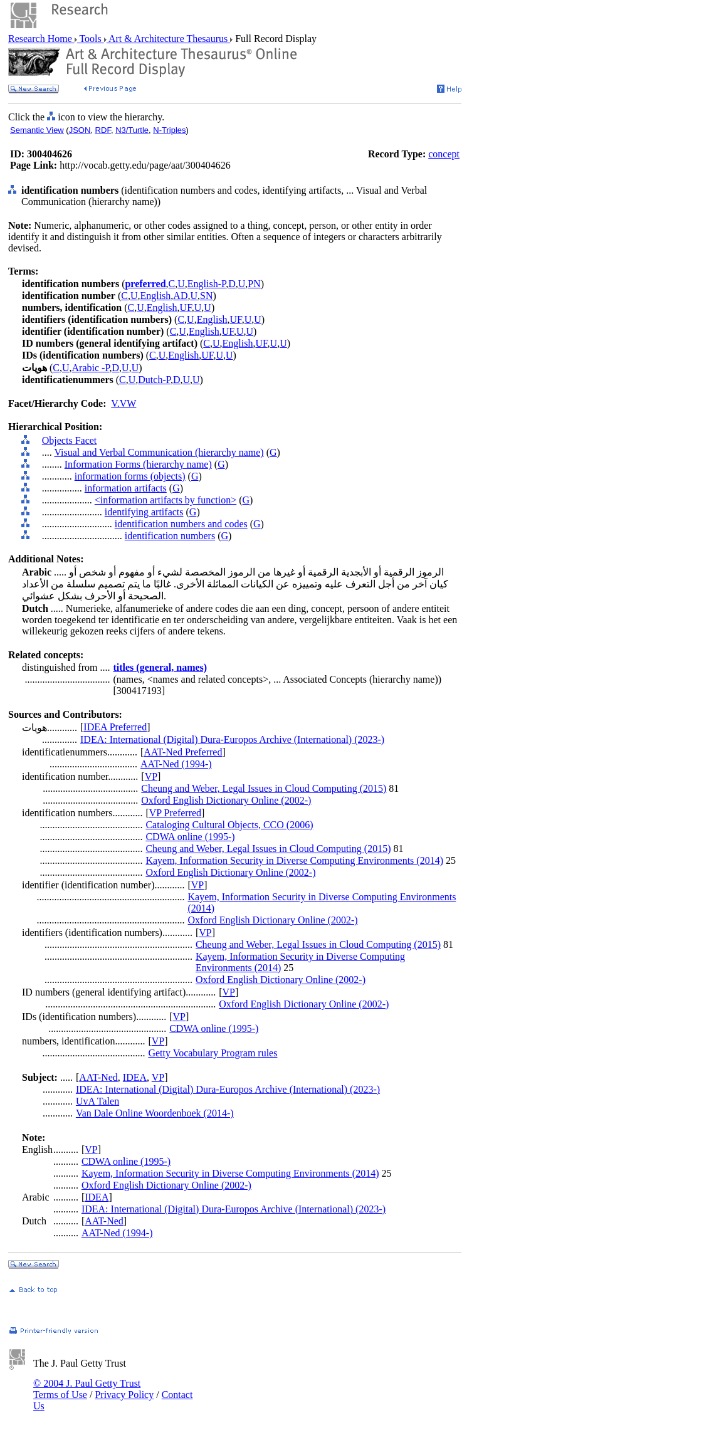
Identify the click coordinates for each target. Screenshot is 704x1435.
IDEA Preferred (115, 727)
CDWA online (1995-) (189, 836)
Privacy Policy (124, 1394)
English (155, 295)
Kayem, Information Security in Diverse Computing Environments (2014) (294, 860)
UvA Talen (97, 1101)
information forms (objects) (130, 476)
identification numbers (170, 535)
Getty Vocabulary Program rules (212, 1053)
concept (444, 154)
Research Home (41, 38)
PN (254, 283)
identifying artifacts (144, 512)
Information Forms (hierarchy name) (138, 464)
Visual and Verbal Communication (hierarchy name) (158, 452)
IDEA (135, 1077)
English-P (206, 283)
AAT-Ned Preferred (183, 752)
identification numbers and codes (181, 523)
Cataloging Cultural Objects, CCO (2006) (229, 824)
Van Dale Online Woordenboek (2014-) (155, 1113)
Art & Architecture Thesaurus (168, 38)
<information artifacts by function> (165, 500)
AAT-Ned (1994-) (176, 764)
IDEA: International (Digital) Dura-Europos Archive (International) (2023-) (232, 739)
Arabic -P (91, 367)
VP (151, 776)
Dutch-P (154, 379)
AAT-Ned (98, 1077)
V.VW (123, 403)
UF (186, 307)
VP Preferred (175, 812)
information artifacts (126, 488)
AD (180, 295)
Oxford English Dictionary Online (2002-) (226, 800)
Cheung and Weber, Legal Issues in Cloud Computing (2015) (263, 788)
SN (206, 295)
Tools (90, 38)
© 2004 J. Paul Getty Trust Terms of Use (86, 1389)
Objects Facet (69, 440)
